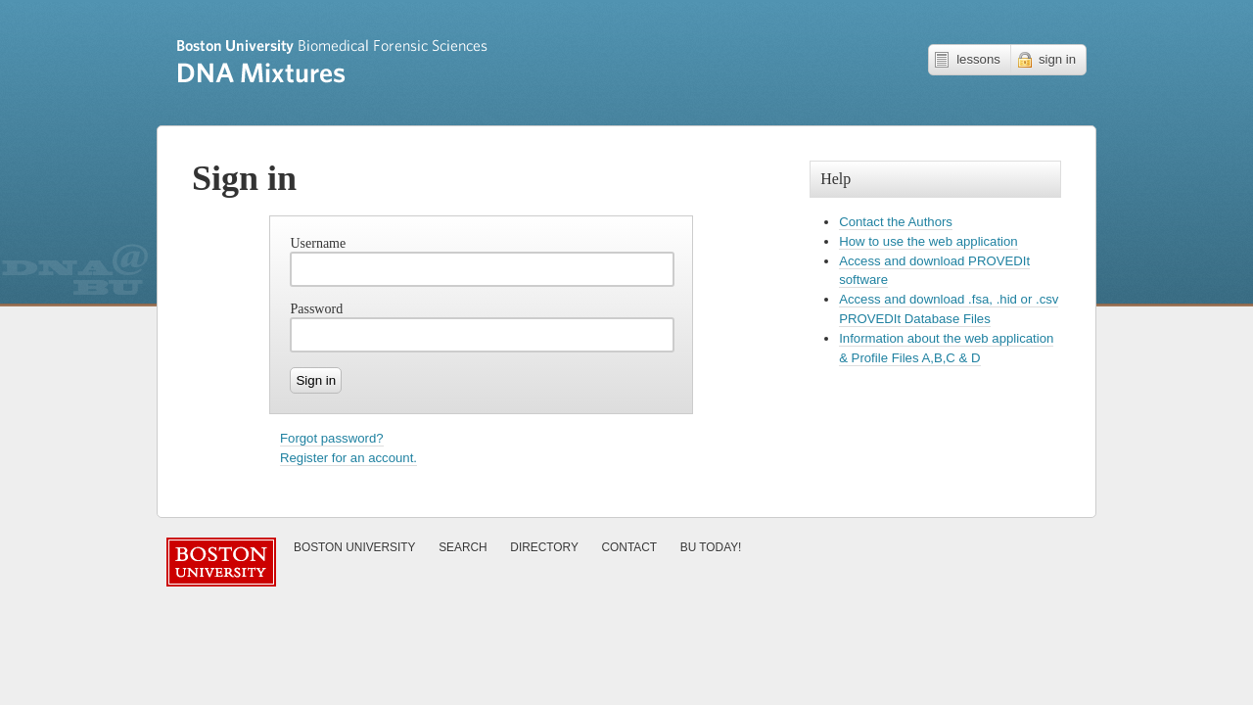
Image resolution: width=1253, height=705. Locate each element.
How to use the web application (928, 241)
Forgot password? (332, 438)
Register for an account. (348, 457)
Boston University (355, 547)
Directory (544, 547)
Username (318, 243)
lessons (978, 59)
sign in (1057, 59)
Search (463, 547)
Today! (711, 547)
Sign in (316, 380)
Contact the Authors (895, 221)
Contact (630, 547)
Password (316, 309)
